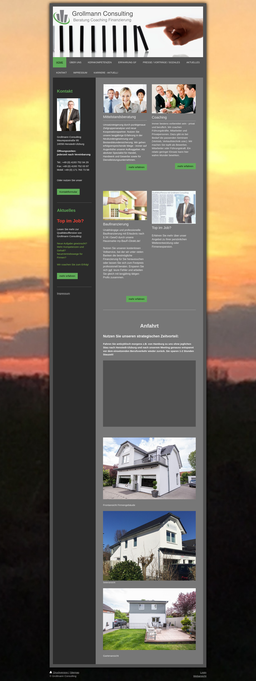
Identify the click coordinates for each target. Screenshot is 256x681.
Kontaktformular (68, 191)
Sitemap (74, 672)
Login (203, 672)
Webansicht (199, 676)
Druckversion (59, 672)
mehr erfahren (136, 167)
